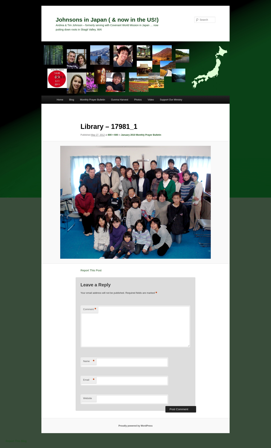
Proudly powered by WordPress (135, 425)
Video (151, 99)
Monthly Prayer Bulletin (92, 99)
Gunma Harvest (119, 99)
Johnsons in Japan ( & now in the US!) (107, 20)
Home (60, 99)
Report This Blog (16, 441)
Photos (138, 99)
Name (88, 361)
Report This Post (91, 270)
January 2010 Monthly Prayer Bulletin (141, 135)
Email (88, 380)
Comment (89, 309)
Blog (71, 99)
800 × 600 (113, 135)
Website (87, 398)
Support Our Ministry (171, 99)
